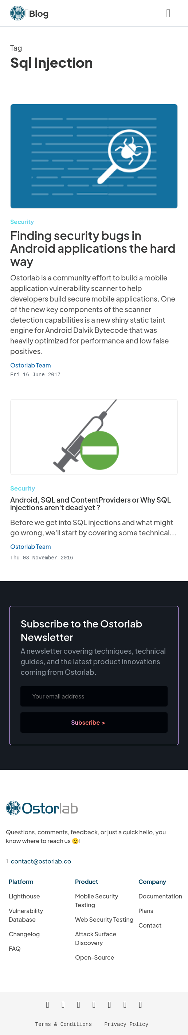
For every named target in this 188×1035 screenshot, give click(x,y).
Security (22, 221)
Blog (39, 13)
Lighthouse (24, 896)
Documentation (160, 896)
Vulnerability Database (26, 914)
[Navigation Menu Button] (168, 13)
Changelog (24, 933)
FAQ (15, 948)
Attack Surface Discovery (95, 938)
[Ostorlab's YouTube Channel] (140, 1004)
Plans (145, 910)
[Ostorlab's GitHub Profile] (78, 1004)
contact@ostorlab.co (41, 861)
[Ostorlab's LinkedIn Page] (94, 1004)
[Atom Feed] (63, 1004)
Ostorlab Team (30, 546)
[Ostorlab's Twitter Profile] (125, 1004)
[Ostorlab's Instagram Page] (109, 1004)
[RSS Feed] (47, 1004)
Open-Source (94, 957)
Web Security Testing (104, 919)
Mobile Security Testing (96, 900)
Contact (149, 925)
